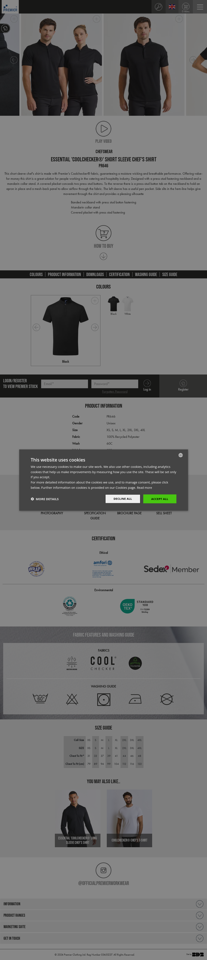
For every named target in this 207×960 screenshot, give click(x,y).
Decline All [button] (121, 499)
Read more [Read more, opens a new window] (145, 487)
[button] (45, 499)
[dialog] (103, 480)
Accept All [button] (159, 499)
